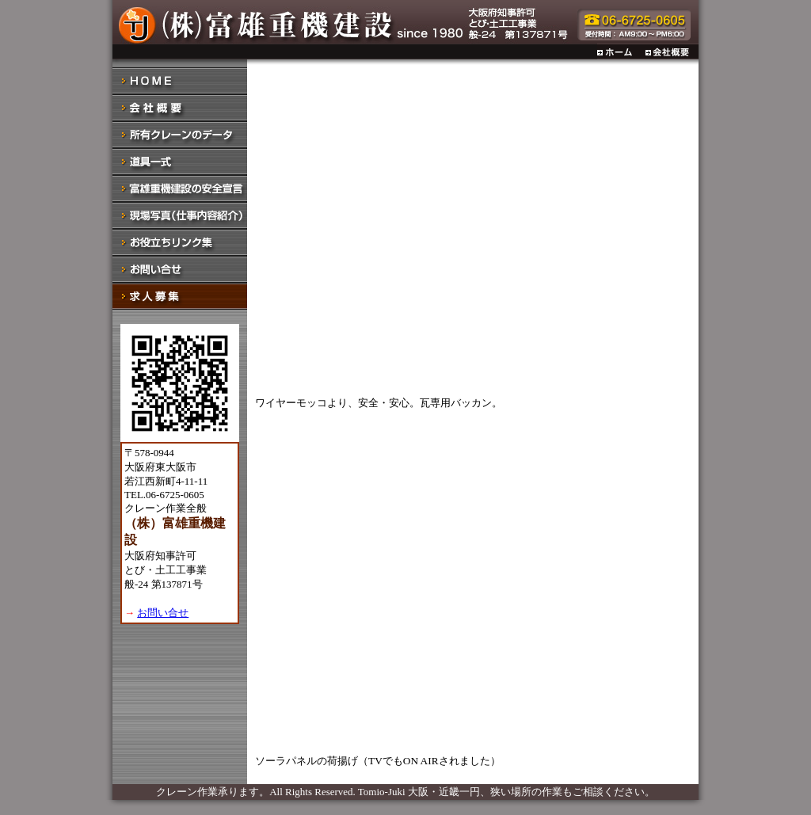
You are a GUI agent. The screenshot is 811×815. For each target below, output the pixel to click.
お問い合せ (162, 613)
